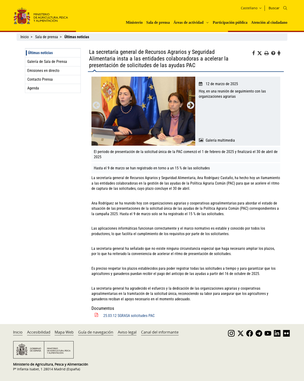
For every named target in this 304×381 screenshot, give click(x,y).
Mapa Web (64, 332)
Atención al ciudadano (269, 22)
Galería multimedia (220, 140)
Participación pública (230, 22)
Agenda (33, 88)
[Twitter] (260, 53)
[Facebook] (254, 54)
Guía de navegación (95, 332)
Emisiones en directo (43, 70)
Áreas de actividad (188, 22)
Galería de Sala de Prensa (47, 61)
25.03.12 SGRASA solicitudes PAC (129, 315)
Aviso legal (127, 332)
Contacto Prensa (40, 79)
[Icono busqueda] (285, 8)
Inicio (24, 37)
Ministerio (134, 22)
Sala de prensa (158, 22)
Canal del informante (160, 332)
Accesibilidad (38, 332)
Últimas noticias (40, 53)
